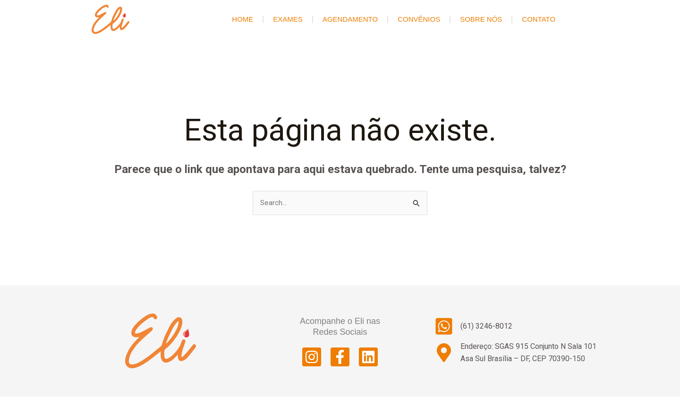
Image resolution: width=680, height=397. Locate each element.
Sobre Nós (481, 19)
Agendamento (350, 19)
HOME (242, 19)
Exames (288, 19)
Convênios (419, 19)
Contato (538, 19)
